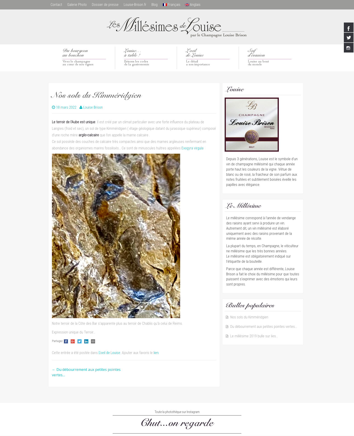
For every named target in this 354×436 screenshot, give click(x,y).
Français (173, 4)
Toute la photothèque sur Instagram (177, 412)
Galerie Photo (77, 4)
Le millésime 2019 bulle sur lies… (254, 336)
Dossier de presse (105, 4)
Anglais (194, 4)
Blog (155, 4)
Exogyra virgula (192, 148)
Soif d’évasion (270, 57)
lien (156, 353)
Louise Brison (93, 107)
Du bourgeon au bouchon (84, 57)
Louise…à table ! (146, 57)
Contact (56, 4)
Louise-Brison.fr (135, 4)
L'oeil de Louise (109, 353)
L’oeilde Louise (208, 57)
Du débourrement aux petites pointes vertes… (263, 327)
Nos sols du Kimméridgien (249, 317)
